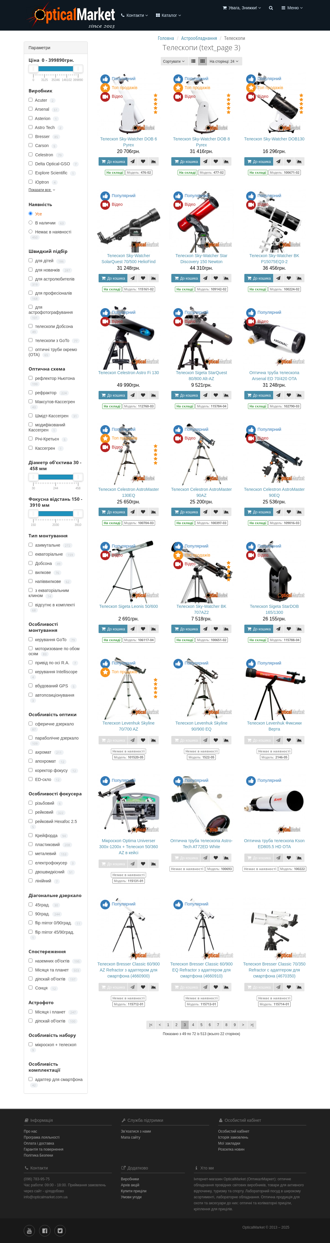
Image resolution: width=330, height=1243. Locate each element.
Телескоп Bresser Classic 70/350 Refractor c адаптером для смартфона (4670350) (274, 970)
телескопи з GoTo (54, 340)
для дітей (47, 260)
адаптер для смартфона (56, 1082)
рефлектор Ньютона (52, 381)
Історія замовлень (233, 1137)
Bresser (44, 136)
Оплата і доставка (39, 1143)
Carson (43, 145)
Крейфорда (48, 835)
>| (251, 1025)
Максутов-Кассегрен (52, 404)
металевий (49, 853)
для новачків (50, 270)
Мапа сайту (130, 1137)
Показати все (42, 190)
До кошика (113, 161)
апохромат (47, 761)
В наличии (47, 223)
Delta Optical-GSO (54, 164)
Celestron (46, 155)
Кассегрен (46, 448)
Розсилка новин (231, 1149)
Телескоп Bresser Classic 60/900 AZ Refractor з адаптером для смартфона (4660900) (128, 970)
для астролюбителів (52, 282)
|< (150, 1025)
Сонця (43, 988)
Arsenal (44, 109)
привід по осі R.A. (53, 662)
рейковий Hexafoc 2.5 (53, 824)
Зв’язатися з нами (136, 1131)
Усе (35, 214)
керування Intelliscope (53, 674)
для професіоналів (50, 296)
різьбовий (46, 803)
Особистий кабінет (233, 1131)
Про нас (30, 1131)
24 (225, 61)
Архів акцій (130, 1185)
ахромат (46, 752)
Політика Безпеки (38, 1155)
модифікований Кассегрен (47, 427)
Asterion (44, 118)
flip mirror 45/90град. (51, 935)
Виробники (130, 1179)
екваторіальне (52, 554)
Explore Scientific (52, 173)
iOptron (43, 182)
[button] (241, 8)
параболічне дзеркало (54, 741)
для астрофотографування (51, 312)
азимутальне (50, 545)
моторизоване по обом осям (54, 651)
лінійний (44, 881)
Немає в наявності (50, 235)
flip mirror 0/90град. (55, 923)
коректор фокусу (53, 770)
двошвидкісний (52, 872)
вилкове (45, 572)
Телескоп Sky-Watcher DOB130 (274, 139)
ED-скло (45, 779)
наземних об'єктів (55, 961)
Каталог (168, 15)
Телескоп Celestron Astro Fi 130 (128, 372)
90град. (45, 914)
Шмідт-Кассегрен (54, 416)
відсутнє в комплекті (52, 607)
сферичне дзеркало (51, 727)
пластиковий (50, 844)
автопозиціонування (51, 698)
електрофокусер (52, 863)
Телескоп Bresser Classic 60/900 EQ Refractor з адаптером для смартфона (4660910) (201, 970)
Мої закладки (229, 1143)
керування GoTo (53, 639)
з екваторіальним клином (49, 593)
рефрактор (49, 392)
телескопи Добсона (51, 329)
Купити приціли (133, 1191)
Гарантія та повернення (43, 1149)
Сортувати (174, 61)
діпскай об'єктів (53, 979)
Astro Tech (46, 127)
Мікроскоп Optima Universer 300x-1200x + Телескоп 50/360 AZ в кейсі (128, 846)
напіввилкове (50, 581)
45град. (44, 905)
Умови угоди (131, 1197)
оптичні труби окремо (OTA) (53, 352)
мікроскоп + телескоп (52, 1047)
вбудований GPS (53, 686)
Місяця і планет (53, 1012)
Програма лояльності (42, 1137)
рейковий (47, 812)
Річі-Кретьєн (48, 439)
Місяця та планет (55, 970)
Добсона (46, 563)
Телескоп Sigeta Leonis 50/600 (128, 606)
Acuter (42, 100)
